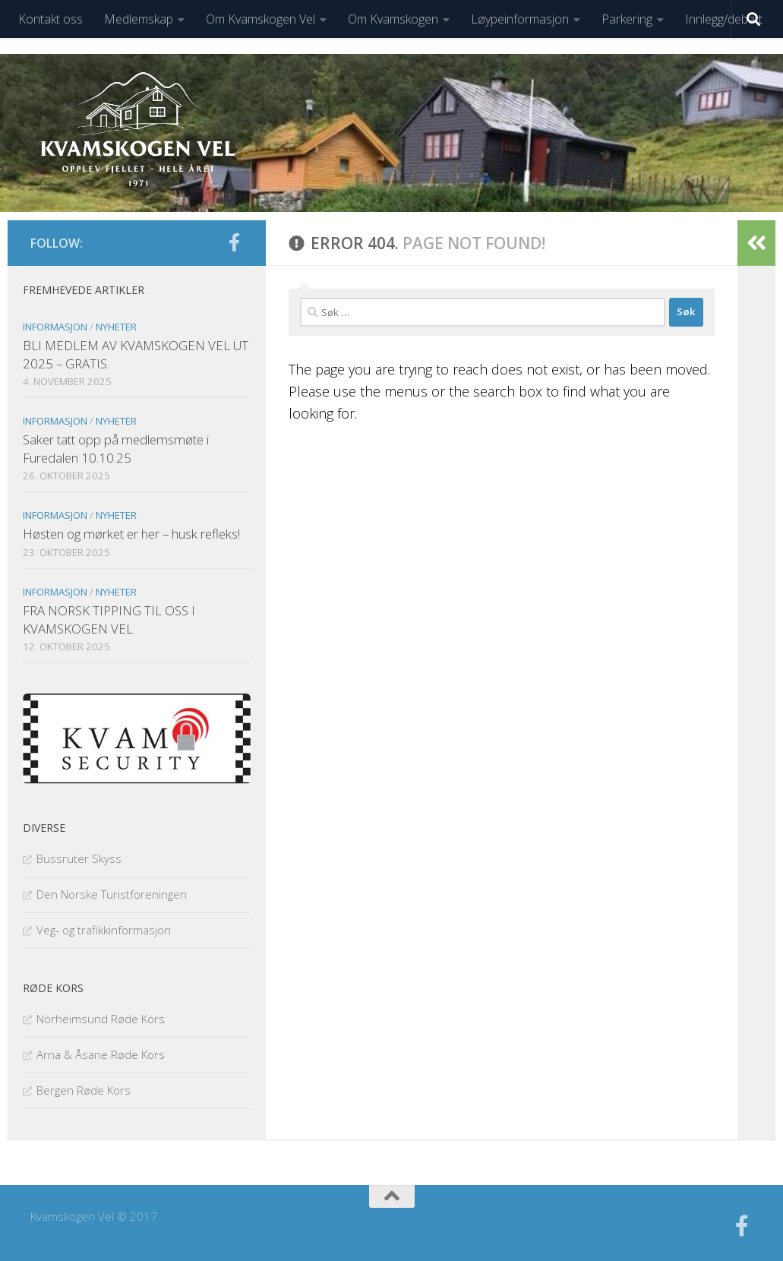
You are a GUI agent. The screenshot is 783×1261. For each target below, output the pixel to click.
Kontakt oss (50, 19)
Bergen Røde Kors (83, 1090)
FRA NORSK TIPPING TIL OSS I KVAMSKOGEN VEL (109, 619)
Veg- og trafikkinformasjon (103, 929)
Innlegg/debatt (723, 19)
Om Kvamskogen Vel (260, 19)
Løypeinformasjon (520, 19)
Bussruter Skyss (79, 858)
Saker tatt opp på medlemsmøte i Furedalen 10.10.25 (116, 448)
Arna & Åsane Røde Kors (100, 1054)
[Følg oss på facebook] (234, 242)
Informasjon (55, 326)
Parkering (626, 19)
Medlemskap (138, 19)
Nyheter (116, 326)
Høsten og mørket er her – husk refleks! (131, 533)
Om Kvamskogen (393, 19)
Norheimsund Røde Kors (100, 1018)
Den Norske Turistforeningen (111, 894)
